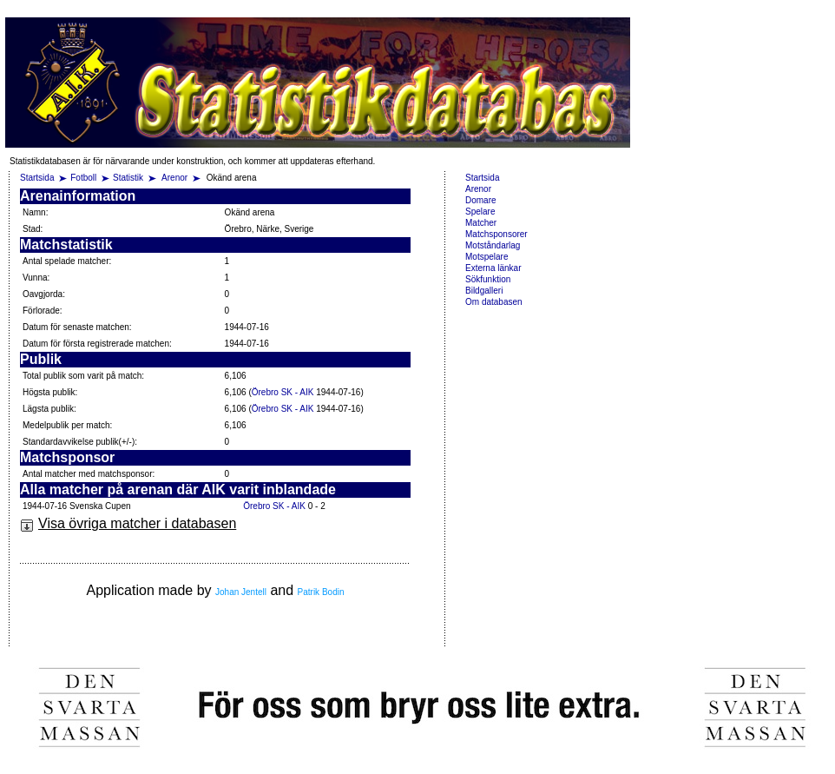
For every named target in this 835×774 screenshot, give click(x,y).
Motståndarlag (492, 245)
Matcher (480, 223)
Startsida (37, 177)
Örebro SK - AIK (283, 392)
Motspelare (486, 256)
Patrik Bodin (321, 592)
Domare (480, 200)
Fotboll (83, 177)
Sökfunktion (487, 279)
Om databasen (494, 302)
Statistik (128, 177)
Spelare (480, 211)
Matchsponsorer (496, 234)
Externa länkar (493, 268)
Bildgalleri (484, 290)
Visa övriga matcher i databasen (128, 523)
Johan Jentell (240, 592)
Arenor (175, 177)
